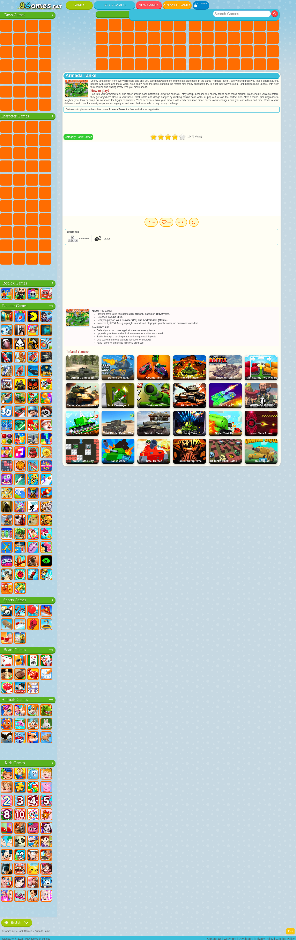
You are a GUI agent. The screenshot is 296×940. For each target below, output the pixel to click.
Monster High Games (167, 25)
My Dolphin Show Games (61, 152)
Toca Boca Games (74, 218)
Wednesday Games (48, 231)
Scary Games (247, 38)
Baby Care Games (115, 64)
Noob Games (22, 218)
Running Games (48, 78)
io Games (234, 38)
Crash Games (48, 38)
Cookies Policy (285, 937)
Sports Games (208, 38)
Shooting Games (61, 78)
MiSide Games (48, 258)
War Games (74, 91)
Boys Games (115, 5)
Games (79, 5)
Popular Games (55, 305)
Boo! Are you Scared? (61, 258)
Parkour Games (22, 91)
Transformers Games (61, 245)
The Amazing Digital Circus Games (48, 245)
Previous (158, 225)
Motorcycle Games (61, 38)
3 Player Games (234, 64)
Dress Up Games (141, 38)
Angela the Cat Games (115, 38)
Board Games (55, 649)
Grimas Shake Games (22, 245)
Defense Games (273, 64)
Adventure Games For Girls (180, 25)
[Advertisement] (188, 126)
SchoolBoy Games (48, 218)
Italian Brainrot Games (87, 258)
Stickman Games (74, 38)
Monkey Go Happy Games (87, 179)
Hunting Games (74, 78)
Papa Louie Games (180, 38)
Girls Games (208, 25)
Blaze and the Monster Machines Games (22, 166)
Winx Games (167, 64)
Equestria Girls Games (115, 25)
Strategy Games (48, 25)
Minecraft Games (22, 38)
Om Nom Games (48, 152)
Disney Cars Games (87, 152)
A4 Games (48, 205)
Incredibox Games (87, 245)
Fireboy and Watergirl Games (128, 25)
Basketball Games (260, 64)
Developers (245, 937)
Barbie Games (141, 25)
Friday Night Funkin (74, 231)
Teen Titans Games (35, 192)
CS (22, 104)
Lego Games (87, 139)
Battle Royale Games (87, 25)
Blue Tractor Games (48, 192)
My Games (184, 225)
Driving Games (61, 91)
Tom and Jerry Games (22, 192)
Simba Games (22, 231)
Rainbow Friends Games (61, 218)
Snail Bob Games (22, 139)
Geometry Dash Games (195, 38)
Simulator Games (221, 25)
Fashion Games (102, 64)
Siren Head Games (74, 192)
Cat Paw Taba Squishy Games (180, 64)
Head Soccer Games (48, 91)
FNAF (87, 126)
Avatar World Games (87, 218)
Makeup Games (167, 51)
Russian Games (208, 51)
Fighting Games (22, 51)
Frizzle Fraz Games (22, 179)
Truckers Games (87, 91)
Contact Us (214, 937)
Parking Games (22, 25)
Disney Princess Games (180, 51)
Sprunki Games (74, 245)
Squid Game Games (35, 205)
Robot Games (61, 51)
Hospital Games (128, 51)
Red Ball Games (35, 139)
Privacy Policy (264, 937)
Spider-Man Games (87, 166)
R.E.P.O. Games (74, 258)
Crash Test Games (48, 104)
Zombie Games (74, 25)
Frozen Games (128, 38)
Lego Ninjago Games (74, 126)
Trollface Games (48, 139)
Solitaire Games (195, 51)
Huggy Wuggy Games (87, 205)
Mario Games (74, 166)
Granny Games (74, 205)
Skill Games (260, 25)
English (17, 920)
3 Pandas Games (74, 152)
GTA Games (61, 64)
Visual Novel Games (115, 51)
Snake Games (208, 64)
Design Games (128, 64)
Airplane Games (35, 91)
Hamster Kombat (35, 245)
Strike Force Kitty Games (61, 166)
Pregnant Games (102, 51)
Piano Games (154, 64)
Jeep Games (87, 78)
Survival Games (22, 64)
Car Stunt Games (195, 64)
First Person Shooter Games (35, 78)
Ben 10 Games (35, 179)
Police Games (74, 51)
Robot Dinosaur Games (87, 51)
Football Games (35, 25)
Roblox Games (55, 282)
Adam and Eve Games (48, 179)
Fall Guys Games (61, 192)
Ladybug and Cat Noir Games (61, 139)
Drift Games (87, 64)
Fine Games (247, 51)
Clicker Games (273, 38)
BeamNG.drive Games (61, 104)
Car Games (35, 38)
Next (208, 225)
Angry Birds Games (35, 152)
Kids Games (234, 25)
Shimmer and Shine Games (74, 179)
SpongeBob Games (35, 126)
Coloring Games (102, 38)
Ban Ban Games (61, 231)
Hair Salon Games (154, 38)
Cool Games (247, 64)
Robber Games (35, 64)
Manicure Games (141, 51)
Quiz (154, 25)
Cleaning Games (141, 64)
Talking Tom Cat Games (61, 126)
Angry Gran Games (74, 139)
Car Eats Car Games (48, 64)
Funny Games (221, 38)
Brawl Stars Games (22, 205)
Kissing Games (167, 38)
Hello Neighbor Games (35, 218)
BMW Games (35, 104)
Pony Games (102, 25)
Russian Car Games (74, 64)
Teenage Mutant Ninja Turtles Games (61, 179)
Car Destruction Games (74, 104)
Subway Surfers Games (22, 152)
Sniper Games (48, 51)
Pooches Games (48, 166)
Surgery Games (154, 51)
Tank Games (61, 25)
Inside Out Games (35, 231)
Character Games (55, 115)
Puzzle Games (221, 64)
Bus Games (22, 78)
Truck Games (87, 38)
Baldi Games (61, 205)
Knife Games (221, 51)
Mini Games (260, 51)
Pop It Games (234, 51)
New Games (149, 5)
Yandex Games (273, 25)
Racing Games (35, 51)
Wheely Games (22, 126)
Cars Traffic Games (87, 104)
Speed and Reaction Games (273, 51)
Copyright (230, 937)
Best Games (234, 14)
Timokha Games (22, 258)
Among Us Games (87, 192)
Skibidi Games (87, 231)
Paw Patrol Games (48, 126)
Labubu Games (22, 271)
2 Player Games (177, 5)
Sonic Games (35, 166)
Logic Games (260, 38)
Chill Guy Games (35, 258)
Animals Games (55, 698)
